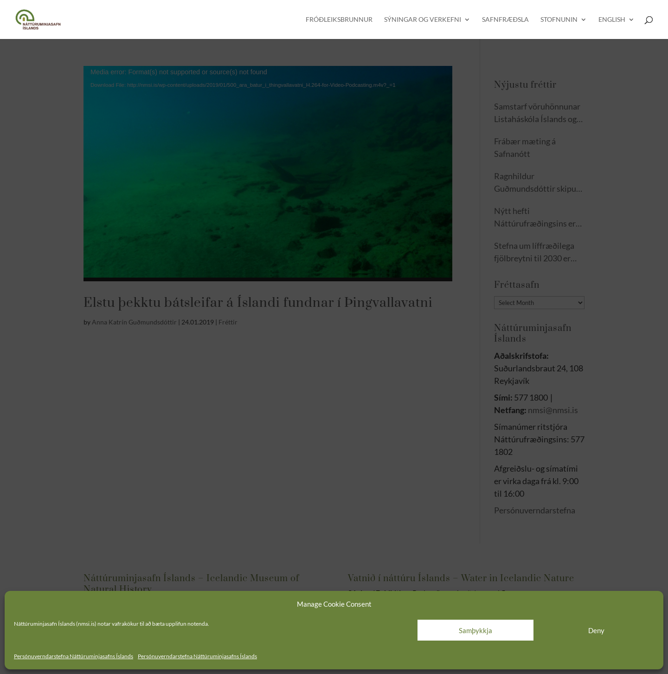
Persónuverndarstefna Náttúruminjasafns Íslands (73, 656)
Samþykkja (475, 630)
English (611, 19)
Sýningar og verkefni (422, 19)
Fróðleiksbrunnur (339, 19)
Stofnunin (559, 19)
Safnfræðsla (505, 19)
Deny (596, 630)
